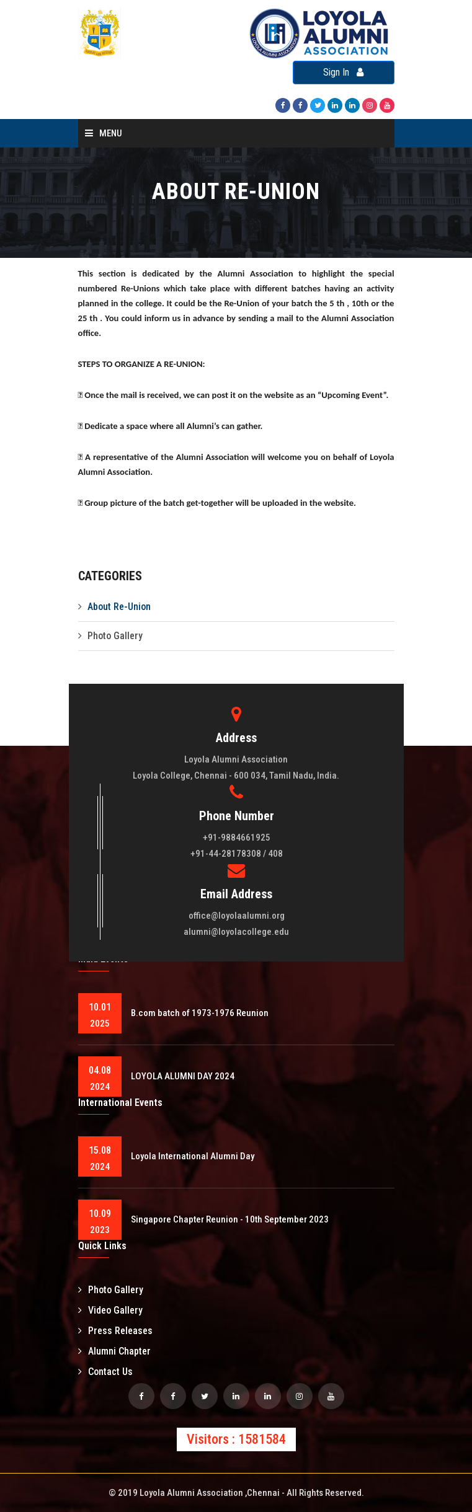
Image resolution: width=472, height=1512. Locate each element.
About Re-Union (119, 606)
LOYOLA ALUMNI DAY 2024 (182, 1076)
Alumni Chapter (114, 1351)
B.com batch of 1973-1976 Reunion (200, 1013)
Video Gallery (110, 1310)
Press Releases (115, 1331)
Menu (103, 133)
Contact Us (105, 1371)
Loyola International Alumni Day (192, 1156)
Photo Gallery (115, 636)
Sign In (343, 72)
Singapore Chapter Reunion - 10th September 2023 (230, 1219)
